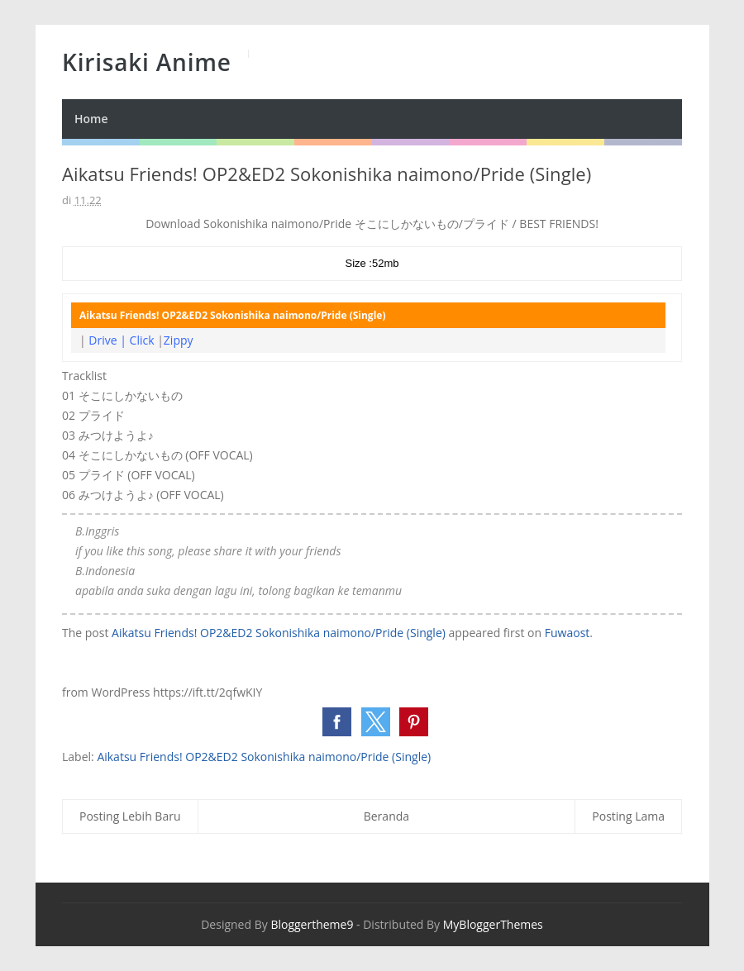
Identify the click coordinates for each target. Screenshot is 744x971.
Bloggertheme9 (311, 924)
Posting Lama (628, 816)
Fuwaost (567, 632)
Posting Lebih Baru (130, 816)
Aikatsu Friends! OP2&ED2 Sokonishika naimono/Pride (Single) (279, 632)
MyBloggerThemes (493, 924)
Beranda (386, 816)
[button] (336, 721)
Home (91, 118)
